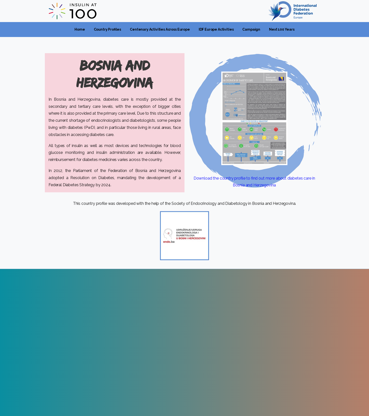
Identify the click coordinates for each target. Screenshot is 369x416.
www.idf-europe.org (66, 345)
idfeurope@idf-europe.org (71, 352)
